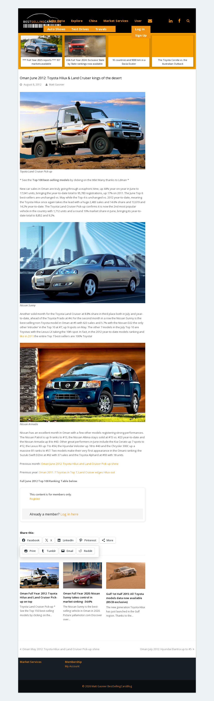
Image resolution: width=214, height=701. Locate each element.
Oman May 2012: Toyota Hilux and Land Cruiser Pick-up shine (59, 649)
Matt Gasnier (56, 84)
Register (35, 499)
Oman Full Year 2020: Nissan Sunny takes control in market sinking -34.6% (81, 597)
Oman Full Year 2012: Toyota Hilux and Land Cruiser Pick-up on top (38, 597)
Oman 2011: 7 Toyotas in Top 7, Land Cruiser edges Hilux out (77, 472)
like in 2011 (27, 336)
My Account (72, 666)
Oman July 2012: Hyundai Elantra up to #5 (167, 649)
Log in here (69, 514)
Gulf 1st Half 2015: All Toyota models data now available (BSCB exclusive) (125, 598)
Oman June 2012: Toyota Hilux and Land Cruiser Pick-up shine (79, 464)
